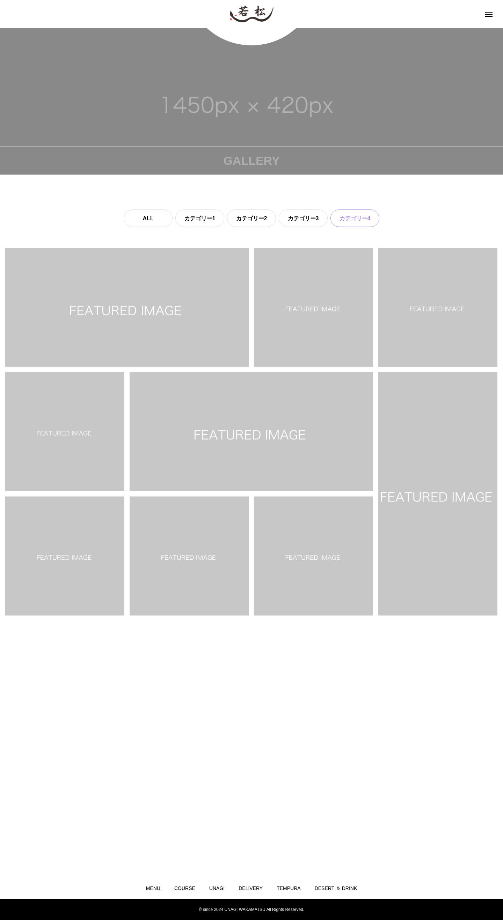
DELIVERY (251, 888)
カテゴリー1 (200, 218)
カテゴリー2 (251, 218)
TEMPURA (288, 888)
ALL (148, 218)
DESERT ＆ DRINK (336, 888)
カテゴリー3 (303, 218)
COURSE (184, 888)
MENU (153, 888)
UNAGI (217, 888)
